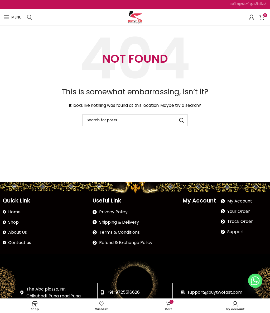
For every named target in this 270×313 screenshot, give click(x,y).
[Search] (29, 17)
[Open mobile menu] (12, 17)
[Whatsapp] (255, 281)
